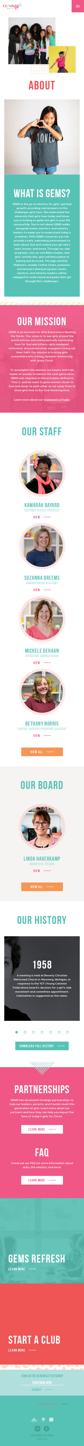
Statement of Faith (56, 399)
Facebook (46, 1428)
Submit (37, 1389)
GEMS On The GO (12, 6)
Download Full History (37, 1046)
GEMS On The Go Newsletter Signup (42, 1376)
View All (36, 752)
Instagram (37, 1428)
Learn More (36, 1129)
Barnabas (34, 1420)
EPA (51, 1420)
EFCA (43, 1420)
